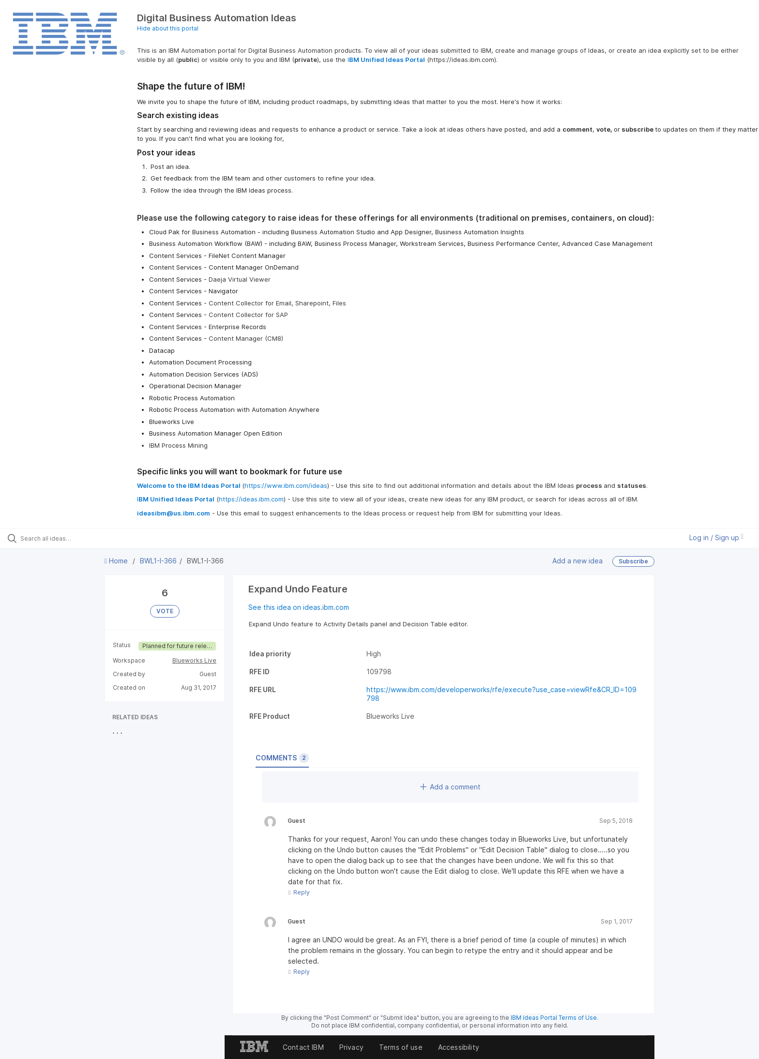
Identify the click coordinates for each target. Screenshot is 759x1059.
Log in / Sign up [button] (716, 537)
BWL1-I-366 (158, 561)
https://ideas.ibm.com (251, 499)
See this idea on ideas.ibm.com (298, 607)
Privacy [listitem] (351, 1047)
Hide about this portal (167, 28)
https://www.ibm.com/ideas (285, 485)
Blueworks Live (194, 660)
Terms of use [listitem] (401, 1047)
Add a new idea (577, 560)
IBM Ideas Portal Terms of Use (554, 1017)
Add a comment (450, 787)
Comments (282, 758)
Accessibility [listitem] (458, 1047)
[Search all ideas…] (88, 538)
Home (117, 561)
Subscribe (633, 561)
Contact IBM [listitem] (303, 1047)
